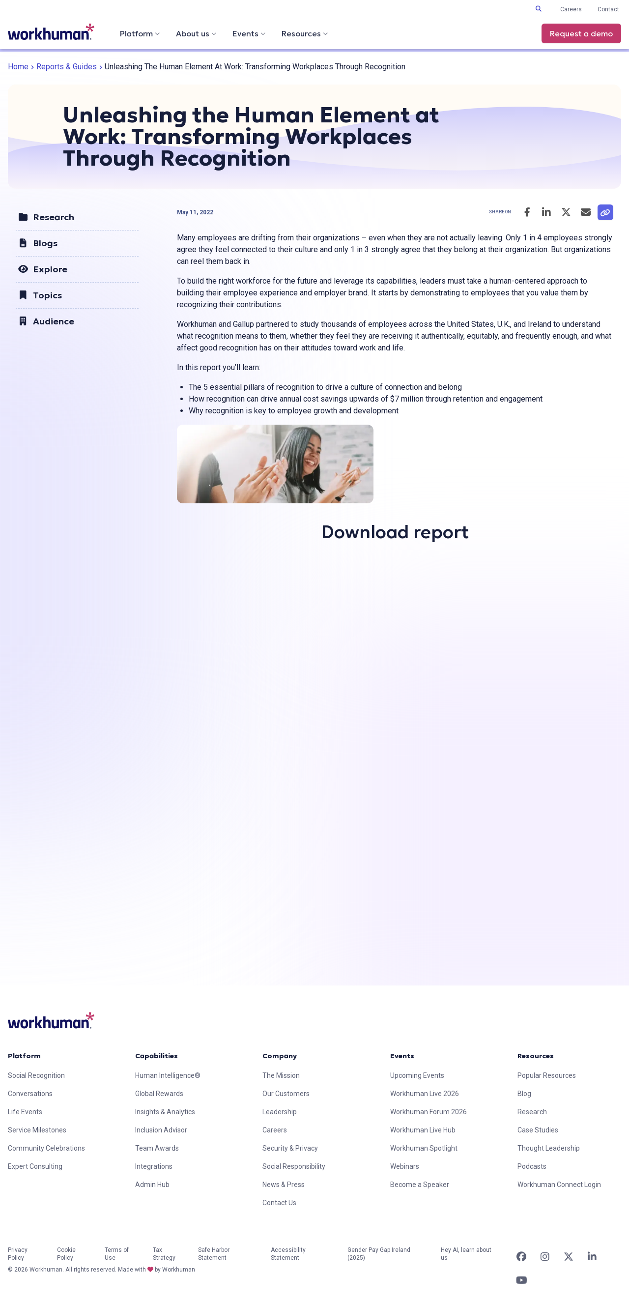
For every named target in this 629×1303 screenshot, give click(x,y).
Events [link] (402, 1055)
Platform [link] (24, 1055)
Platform (140, 33)
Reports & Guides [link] (66, 66)
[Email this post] (586, 212)
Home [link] (18, 66)
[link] (51, 32)
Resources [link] (535, 1055)
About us (196, 33)
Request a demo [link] (581, 33)
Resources (305, 33)
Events (249, 33)
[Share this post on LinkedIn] (546, 212)
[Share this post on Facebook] (527, 212)
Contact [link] (608, 9)
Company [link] (279, 1055)
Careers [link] (571, 9)
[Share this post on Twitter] (566, 212)
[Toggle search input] (538, 9)
